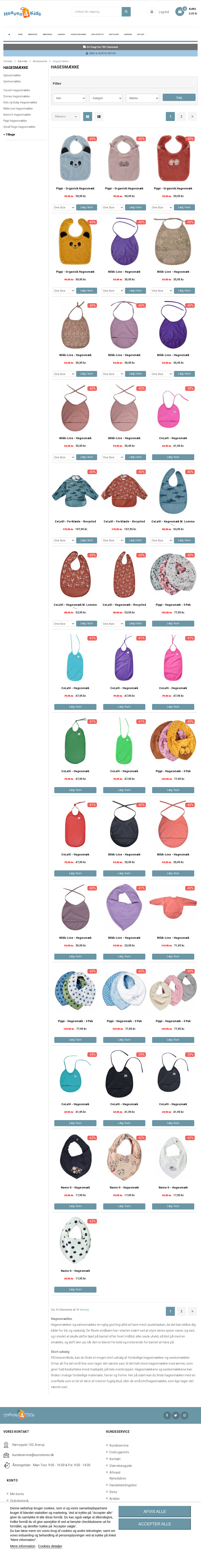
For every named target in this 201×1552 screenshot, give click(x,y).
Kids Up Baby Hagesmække (20, 102)
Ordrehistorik (19, 1501)
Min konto (17, 1494)
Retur (113, 1492)
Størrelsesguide (115, 1466)
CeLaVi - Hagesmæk (173, 438)
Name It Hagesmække (17, 114)
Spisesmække (12, 75)
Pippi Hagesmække (15, 120)
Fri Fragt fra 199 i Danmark (100, 47)
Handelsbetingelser (115, 1485)
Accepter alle (154, 1524)
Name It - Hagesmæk (75, 1187)
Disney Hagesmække (16, 96)
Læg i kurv (86, 207)
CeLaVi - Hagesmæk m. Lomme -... (173, 523)
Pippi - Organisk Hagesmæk (75, 188)
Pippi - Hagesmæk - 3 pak (173, 605)
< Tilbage (9, 134)
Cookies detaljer (50, 1546)
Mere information (23, 1546)
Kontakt (115, 1459)
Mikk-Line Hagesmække (18, 108)
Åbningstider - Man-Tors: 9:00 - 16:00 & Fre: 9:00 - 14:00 (51, 1465)
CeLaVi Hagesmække (16, 90)
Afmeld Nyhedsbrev (115, 1475)
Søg (126, 11)
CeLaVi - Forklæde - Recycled (75, 521)
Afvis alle (155, 1511)
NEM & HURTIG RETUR (100, 53)
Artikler (115, 1499)
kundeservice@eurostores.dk (33, 1455)
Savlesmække (12, 81)
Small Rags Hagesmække (19, 126)
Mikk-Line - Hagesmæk (124, 271)
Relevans (60, 116)
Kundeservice (115, 1445)
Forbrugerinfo (115, 1452)
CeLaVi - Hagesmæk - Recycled (124, 605)
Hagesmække (15, 67)
